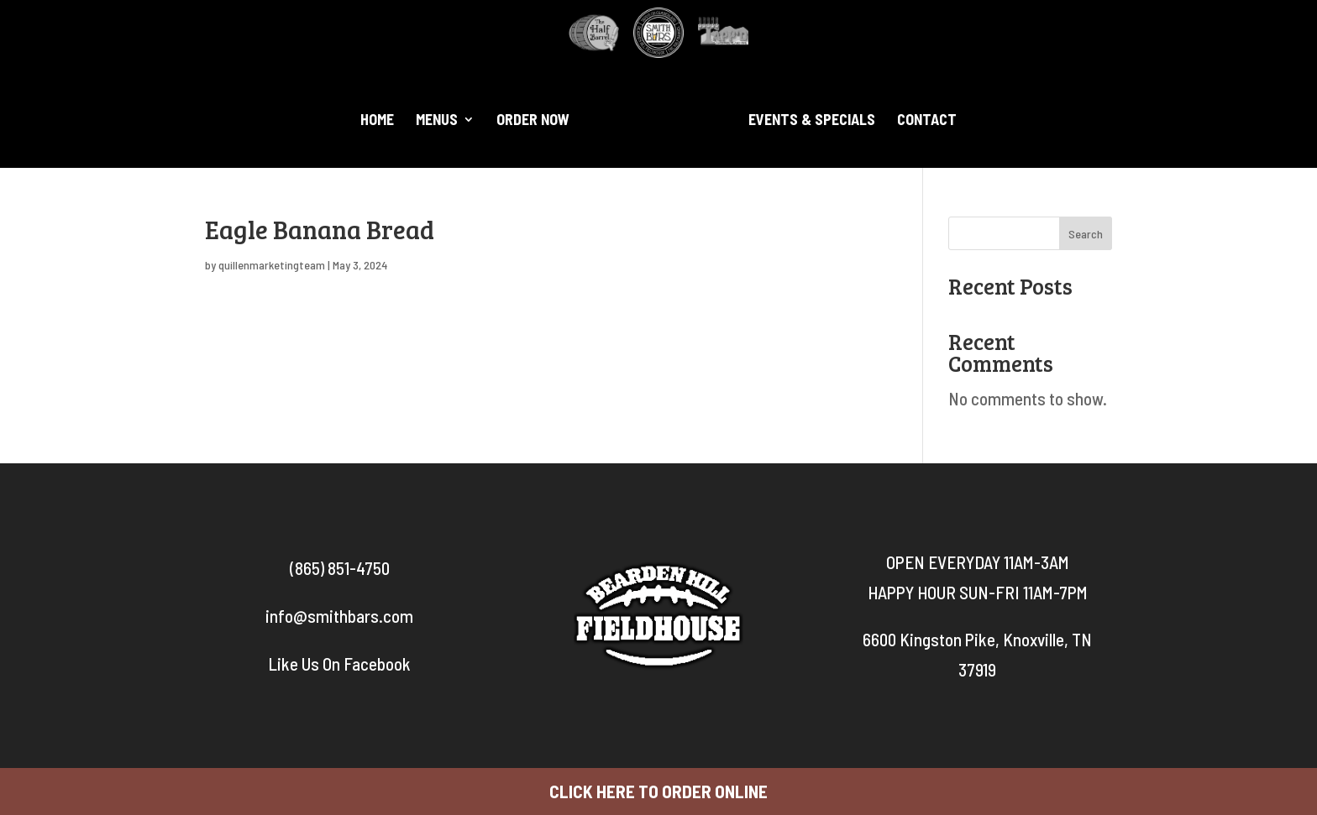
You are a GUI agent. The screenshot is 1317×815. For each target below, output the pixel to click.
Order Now (532, 120)
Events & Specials (811, 120)
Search (1085, 234)
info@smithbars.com (339, 615)
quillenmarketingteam (271, 265)
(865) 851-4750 (340, 567)
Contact (927, 120)
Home (377, 120)
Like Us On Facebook (339, 663)
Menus (437, 120)
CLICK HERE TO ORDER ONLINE (658, 791)
